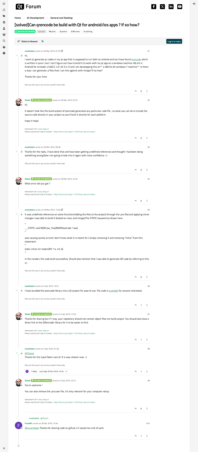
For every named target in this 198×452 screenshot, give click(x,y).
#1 (149, 51)
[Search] (4, 40)
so (26, 262)
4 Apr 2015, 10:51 (51, 286)
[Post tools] (147, 91)
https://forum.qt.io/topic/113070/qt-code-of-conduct (74, 131)
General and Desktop (25, 31)
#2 (149, 100)
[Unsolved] (4, 53)
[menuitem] (194, 3)
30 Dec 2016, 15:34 (49, 423)
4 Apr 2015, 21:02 (68, 314)
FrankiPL (28, 423)
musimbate (30, 51)
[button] (4, 448)
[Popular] (4, 22)
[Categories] (4, 3)
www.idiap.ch (43, 128)
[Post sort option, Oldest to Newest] (27, 41)
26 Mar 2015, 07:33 (52, 51)
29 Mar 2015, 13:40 (52, 209)
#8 (149, 348)
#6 (149, 286)
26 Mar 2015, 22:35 (69, 178)
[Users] (4, 28)
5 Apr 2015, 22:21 (68, 380)
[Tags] (4, 16)
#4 (149, 178)
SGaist (27, 100)
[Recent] (4, 9)
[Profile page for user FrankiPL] (18, 425)
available (113, 290)
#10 (148, 423)
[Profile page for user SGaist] (18, 102)
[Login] (194, 3)
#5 (149, 209)
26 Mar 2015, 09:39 (52, 147)
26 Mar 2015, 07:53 (69, 100)
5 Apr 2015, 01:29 (51, 348)
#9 (149, 380)
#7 (149, 314)
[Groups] (4, 34)
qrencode (136, 59)
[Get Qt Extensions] (4, 46)
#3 (149, 147)
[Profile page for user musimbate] (18, 53)
